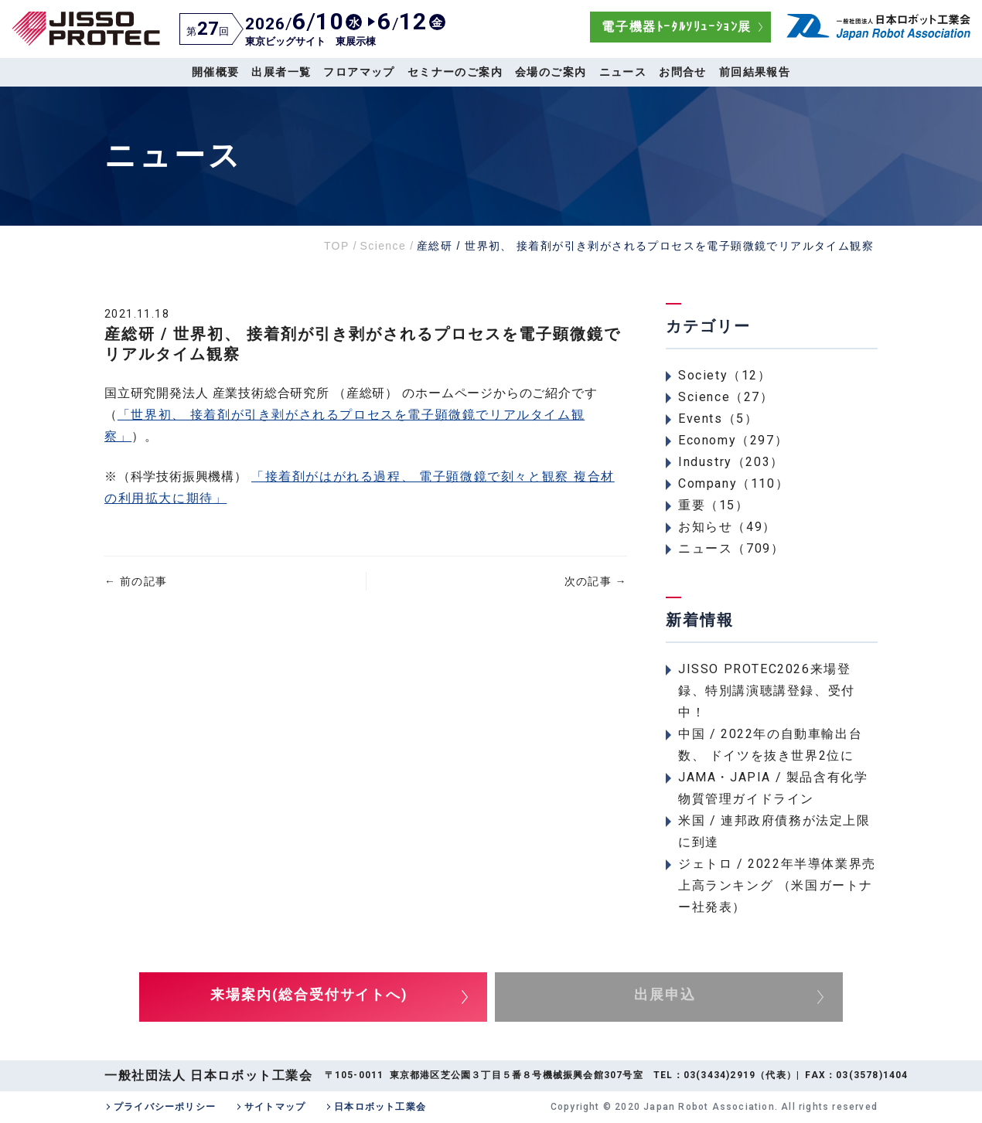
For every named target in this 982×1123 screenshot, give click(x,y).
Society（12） (725, 375)
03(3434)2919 (719, 1075)
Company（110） (733, 483)
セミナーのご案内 (455, 72)
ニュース (623, 72)
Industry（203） (731, 461)
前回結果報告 (754, 72)
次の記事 (595, 581)
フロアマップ (358, 72)
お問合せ (683, 72)
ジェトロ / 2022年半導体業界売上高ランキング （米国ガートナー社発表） (777, 885)
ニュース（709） (731, 548)
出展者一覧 (281, 72)
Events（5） (718, 418)
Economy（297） (733, 440)
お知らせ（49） (727, 526)
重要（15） (713, 505)
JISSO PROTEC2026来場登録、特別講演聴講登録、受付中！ (766, 691)
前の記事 (135, 581)
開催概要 (216, 72)
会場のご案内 (550, 72)
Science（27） (726, 397)
